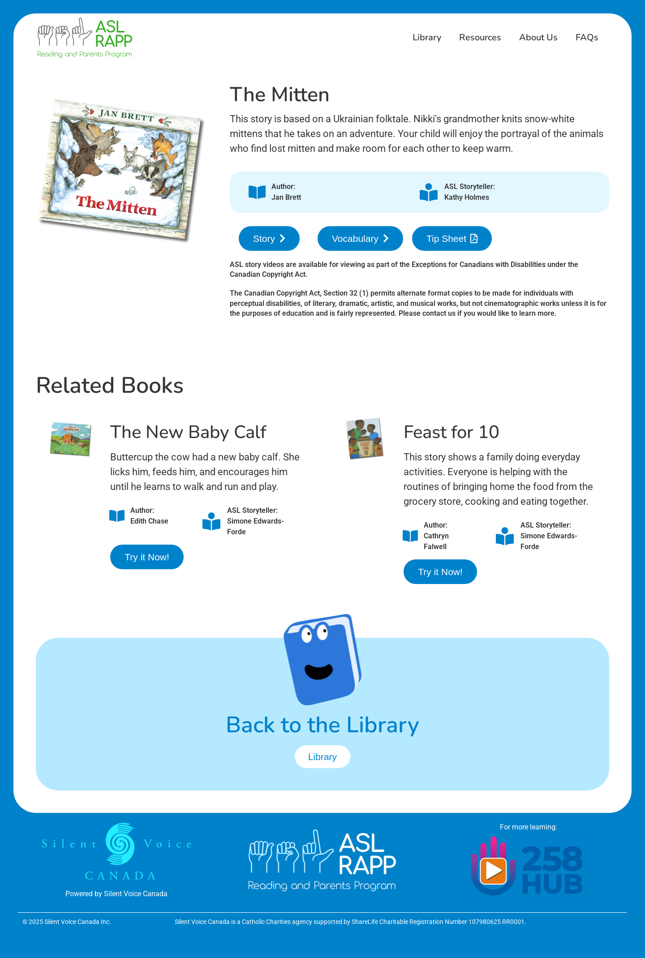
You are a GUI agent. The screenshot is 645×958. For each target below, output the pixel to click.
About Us (538, 37)
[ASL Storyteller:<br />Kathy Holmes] (429, 192)
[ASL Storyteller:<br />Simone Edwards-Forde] (211, 521)
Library (427, 37)
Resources (480, 37)
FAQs (587, 37)
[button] (269, 238)
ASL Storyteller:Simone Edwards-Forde (255, 521)
